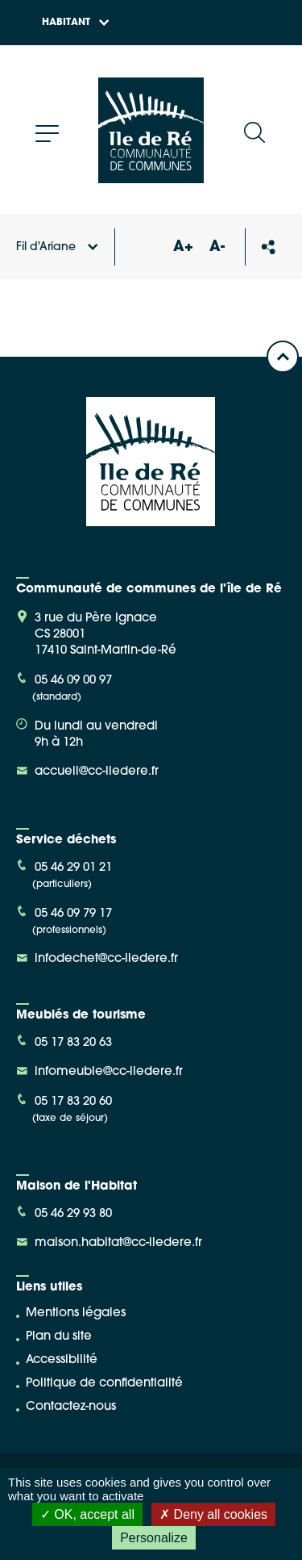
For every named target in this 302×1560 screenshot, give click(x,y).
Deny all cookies (213, 1514)
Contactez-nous (71, 1407)
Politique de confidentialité (104, 1384)
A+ (183, 247)
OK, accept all (87, 1514)
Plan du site (59, 1337)
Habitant (76, 22)
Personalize (154, 1538)
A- (217, 247)
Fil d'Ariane (57, 247)
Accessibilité (61, 1360)
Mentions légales (76, 1313)
